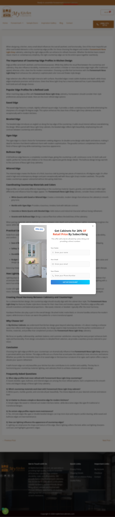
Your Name (54, 248)
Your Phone (55, 271)
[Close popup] (92, 226)
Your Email (54, 259)
